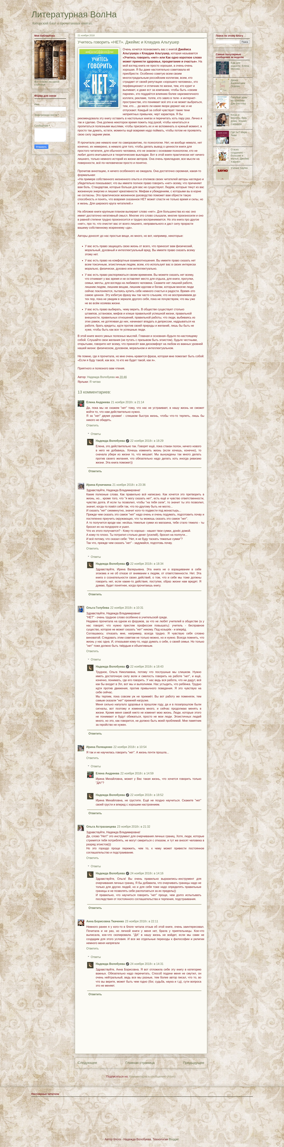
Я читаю (95, 381)
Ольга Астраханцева (101, 826)
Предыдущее (193, 1063)
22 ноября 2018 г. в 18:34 (146, 563)
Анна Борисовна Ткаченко (105, 921)
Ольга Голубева (97, 607)
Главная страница (139, 1063)
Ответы (96, 433)
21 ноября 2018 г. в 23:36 (128, 484)
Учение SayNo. (239, 168)
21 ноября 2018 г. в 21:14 (127, 402)
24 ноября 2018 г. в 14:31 (146, 963)
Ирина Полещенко (99, 746)
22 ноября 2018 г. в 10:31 (126, 607)
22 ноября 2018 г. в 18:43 (146, 666)
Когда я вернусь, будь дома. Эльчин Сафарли (239, 119)
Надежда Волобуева (110, 440)
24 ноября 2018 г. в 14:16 (146, 873)
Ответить (92, 425)
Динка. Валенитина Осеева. (238, 83)
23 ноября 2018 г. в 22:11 (141, 921)
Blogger (174, 1139)
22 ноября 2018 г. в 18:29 (146, 440)
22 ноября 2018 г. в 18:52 (146, 794)
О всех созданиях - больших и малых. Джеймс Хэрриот (240, 155)
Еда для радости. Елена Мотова (240, 65)
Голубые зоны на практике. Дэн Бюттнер (239, 100)
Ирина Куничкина (98, 484)
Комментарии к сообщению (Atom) (152, 1076)
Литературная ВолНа (74, 14)
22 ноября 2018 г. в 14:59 (137, 773)
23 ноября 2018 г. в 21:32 (133, 826)
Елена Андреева (98, 402)
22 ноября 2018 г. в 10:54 (130, 746)
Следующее (87, 1063)
